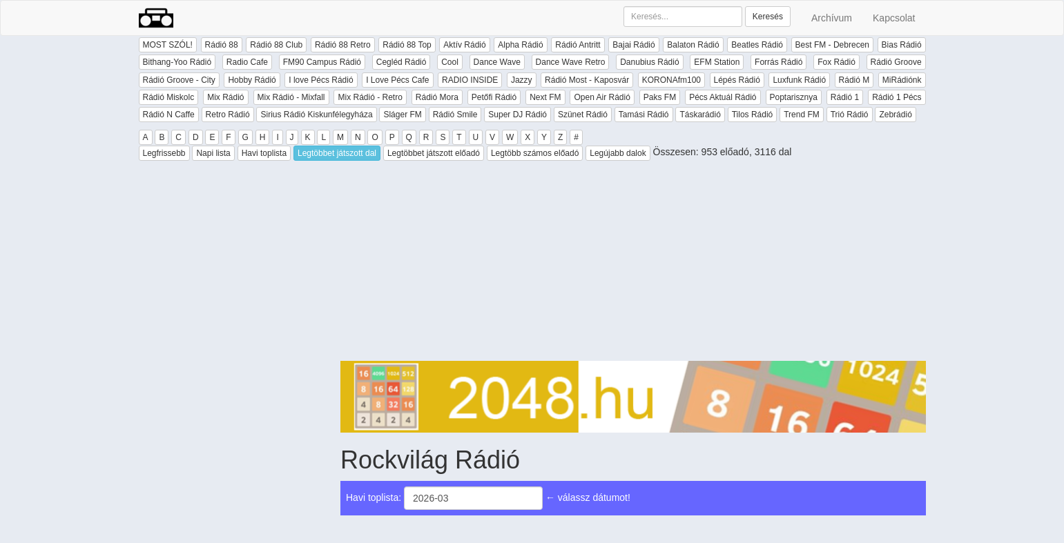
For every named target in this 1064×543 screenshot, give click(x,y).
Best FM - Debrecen (832, 45)
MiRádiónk (902, 80)
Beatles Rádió (757, 45)
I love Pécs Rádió (321, 80)
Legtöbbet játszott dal (337, 153)
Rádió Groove (896, 62)
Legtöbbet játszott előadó (433, 153)
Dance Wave (497, 62)
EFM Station (716, 62)
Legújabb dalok (618, 153)
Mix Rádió (225, 97)
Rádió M (854, 80)
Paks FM (660, 97)
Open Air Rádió (602, 97)
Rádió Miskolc (169, 97)
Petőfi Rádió (494, 97)
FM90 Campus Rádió (322, 62)
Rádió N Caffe (169, 114)
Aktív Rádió (464, 45)
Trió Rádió (850, 114)
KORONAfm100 (671, 80)
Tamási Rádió (644, 114)
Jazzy (521, 80)
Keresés (768, 16)
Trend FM (802, 114)
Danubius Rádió (649, 62)
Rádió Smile (455, 114)
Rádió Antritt (577, 45)
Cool (449, 62)
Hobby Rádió (251, 80)
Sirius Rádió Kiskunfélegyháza (316, 114)
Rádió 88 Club (276, 45)
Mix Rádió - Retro (370, 97)
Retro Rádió (228, 114)
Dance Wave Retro (571, 62)
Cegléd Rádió (401, 62)
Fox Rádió (836, 62)
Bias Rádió (902, 45)
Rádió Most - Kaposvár (587, 80)
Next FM (545, 97)
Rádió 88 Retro (343, 45)
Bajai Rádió (633, 45)
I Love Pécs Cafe (397, 80)
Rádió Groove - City (179, 80)
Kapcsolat (894, 17)
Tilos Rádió (752, 114)
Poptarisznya (794, 97)
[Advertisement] (633, 264)
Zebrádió (895, 114)
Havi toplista (264, 153)
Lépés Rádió (737, 80)
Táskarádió (699, 114)
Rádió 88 (221, 45)
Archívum (831, 17)
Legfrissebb (164, 153)
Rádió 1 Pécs (896, 97)
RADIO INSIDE (470, 80)
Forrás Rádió (778, 62)
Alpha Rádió (520, 45)
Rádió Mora (437, 97)
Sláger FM (402, 114)
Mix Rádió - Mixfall (291, 97)
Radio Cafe (247, 62)
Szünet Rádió (583, 114)
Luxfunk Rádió (799, 80)
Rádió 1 (845, 97)
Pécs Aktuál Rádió (722, 97)
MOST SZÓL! (168, 45)
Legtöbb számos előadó (535, 153)
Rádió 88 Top (407, 45)
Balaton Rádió (693, 45)
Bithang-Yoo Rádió (177, 62)
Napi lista (213, 153)
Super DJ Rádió (517, 114)
